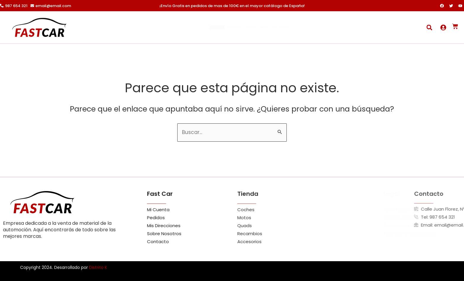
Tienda (283, 27)
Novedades (251, 27)
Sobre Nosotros (215, 27)
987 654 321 (16, 6)
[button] (429, 27)
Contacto (330, 27)
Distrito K (98, 267)
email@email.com (53, 6)
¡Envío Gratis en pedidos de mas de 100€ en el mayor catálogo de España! (232, 6)
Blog (306, 27)
